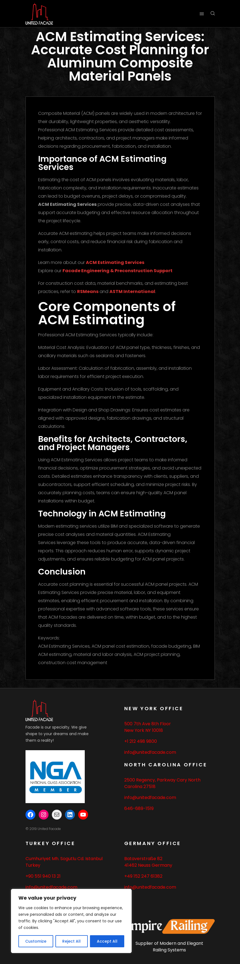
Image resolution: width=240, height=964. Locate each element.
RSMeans (87, 291)
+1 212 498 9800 (140, 741)
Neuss (144, 865)
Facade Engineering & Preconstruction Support (118, 271)
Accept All (107, 941)
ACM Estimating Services (115, 262)
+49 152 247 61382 (143, 876)
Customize (35, 941)
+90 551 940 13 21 (43, 876)
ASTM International (132, 291)
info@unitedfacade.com (150, 752)
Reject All (71, 941)
